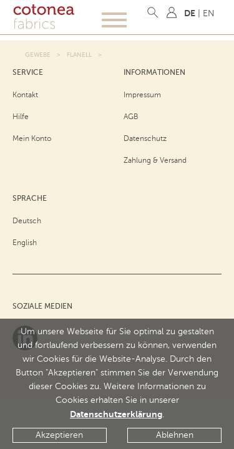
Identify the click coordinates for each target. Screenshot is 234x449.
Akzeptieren (59, 435)
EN (209, 13)
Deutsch (26, 220)
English (24, 242)
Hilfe (20, 116)
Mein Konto (31, 138)
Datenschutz (145, 138)
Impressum (142, 94)
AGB (131, 116)
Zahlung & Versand (155, 160)
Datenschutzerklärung (116, 414)
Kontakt (25, 94)
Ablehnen (174, 435)
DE (189, 13)
